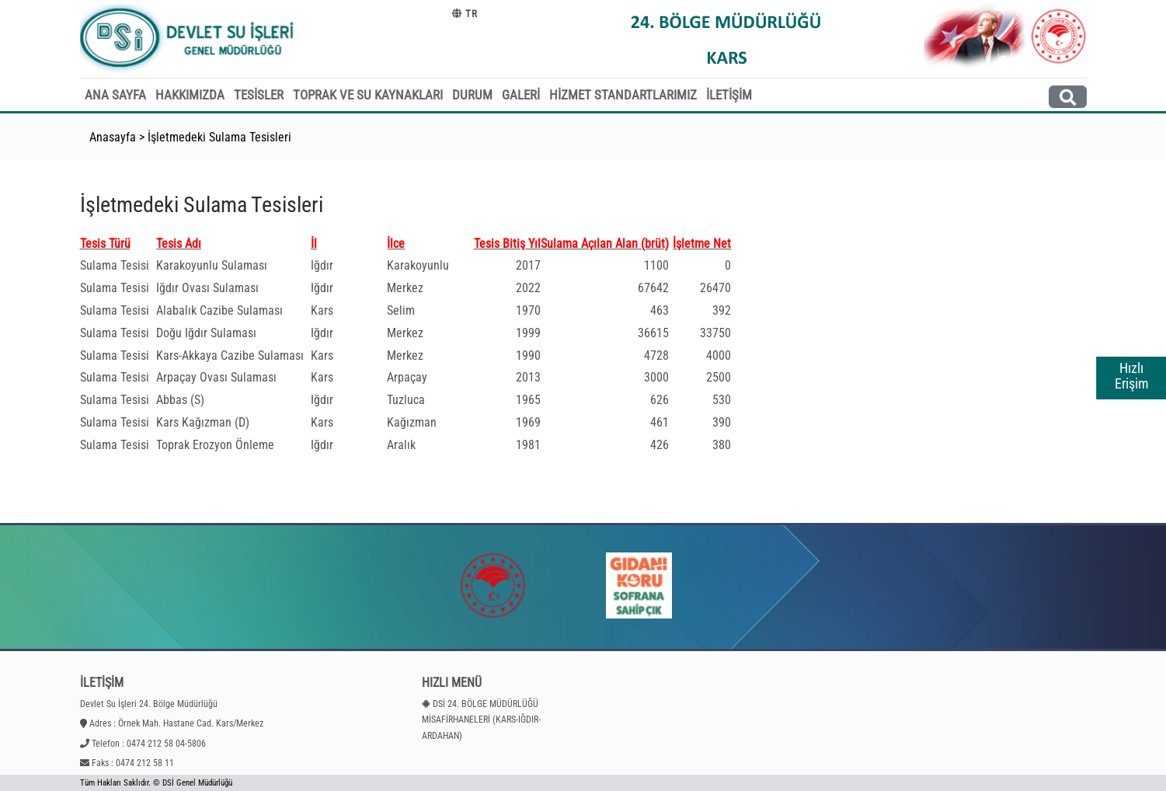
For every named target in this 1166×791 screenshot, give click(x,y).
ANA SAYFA (115, 95)
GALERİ (521, 95)
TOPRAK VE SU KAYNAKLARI (368, 95)
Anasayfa (112, 137)
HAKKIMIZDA (189, 95)
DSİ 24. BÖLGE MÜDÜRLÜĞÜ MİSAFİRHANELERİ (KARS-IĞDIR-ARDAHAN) (481, 720)
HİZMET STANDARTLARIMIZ (623, 95)
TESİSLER (259, 95)
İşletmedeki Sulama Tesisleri (219, 137)
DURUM (472, 95)
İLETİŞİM (729, 95)
